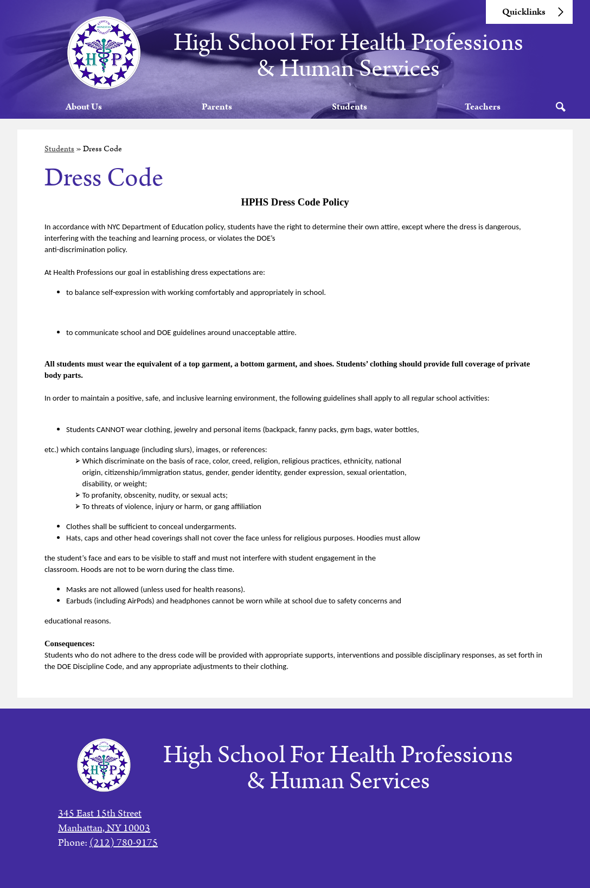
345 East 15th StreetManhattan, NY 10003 (104, 820)
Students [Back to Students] (59, 160)
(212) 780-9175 (123, 842)
